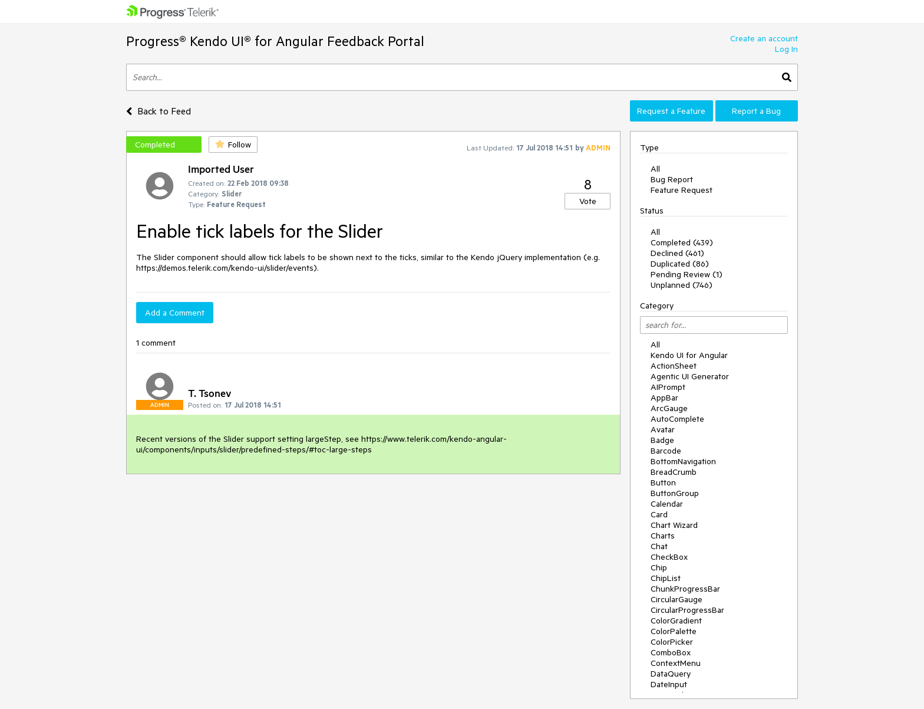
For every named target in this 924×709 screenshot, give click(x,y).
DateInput (669, 684)
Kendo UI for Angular (689, 355)
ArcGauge (669, 408)
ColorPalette (674, 631)
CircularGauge (676, 599)
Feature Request (681, 190)
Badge (662, 440)
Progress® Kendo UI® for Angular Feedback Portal (275, 41)
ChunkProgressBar (685, 588)
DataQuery (671, 673)
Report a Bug (756, 111)
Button (663, 482)
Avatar (663, 429)
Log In (786, 49)
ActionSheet (674, 365)
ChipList (666, 578)
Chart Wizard (674, 525)
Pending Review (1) (686, 274)
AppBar (664, 397)
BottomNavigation (683, 461)
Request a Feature (671, 111)
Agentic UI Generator (690, 376)
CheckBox (669, 557)
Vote (587, 201)
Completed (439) (682, 242)
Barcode (666, 450)
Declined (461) (677, 253)
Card (659, 514)
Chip (659, 567)
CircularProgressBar (687, 610)
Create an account (764, 38)
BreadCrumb (674, 472)
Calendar (667, 503)
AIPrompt (668, 387)
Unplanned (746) (681, 285)
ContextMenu (676, 663)
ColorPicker (672, 641)
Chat (659, 546)
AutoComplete (677, 418)
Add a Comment (174, 312)
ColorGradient (676, 620)
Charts (663, 535)
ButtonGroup (675, 493)
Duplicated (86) (680, 263)
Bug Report (672, 179)
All (655, 168)
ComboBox (671, 652)
